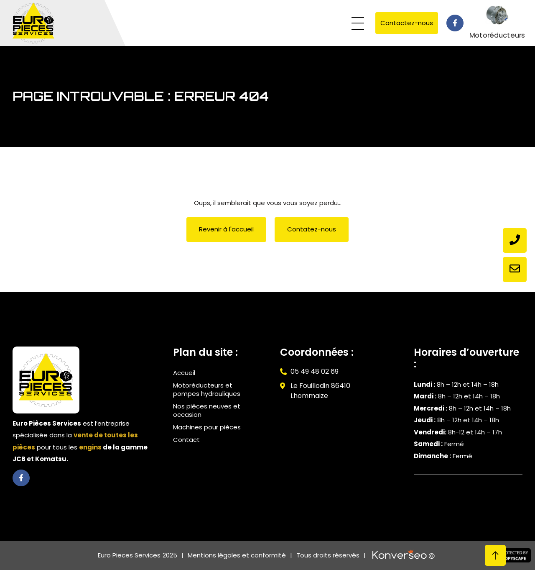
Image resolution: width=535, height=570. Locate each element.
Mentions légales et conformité (237, 555)
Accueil (184, 372)
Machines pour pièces (207, 427)
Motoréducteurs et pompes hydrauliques (206, 389)
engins (90, 447)
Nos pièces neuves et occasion (206, 410)
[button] (357, 24)
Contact (186, 439)
